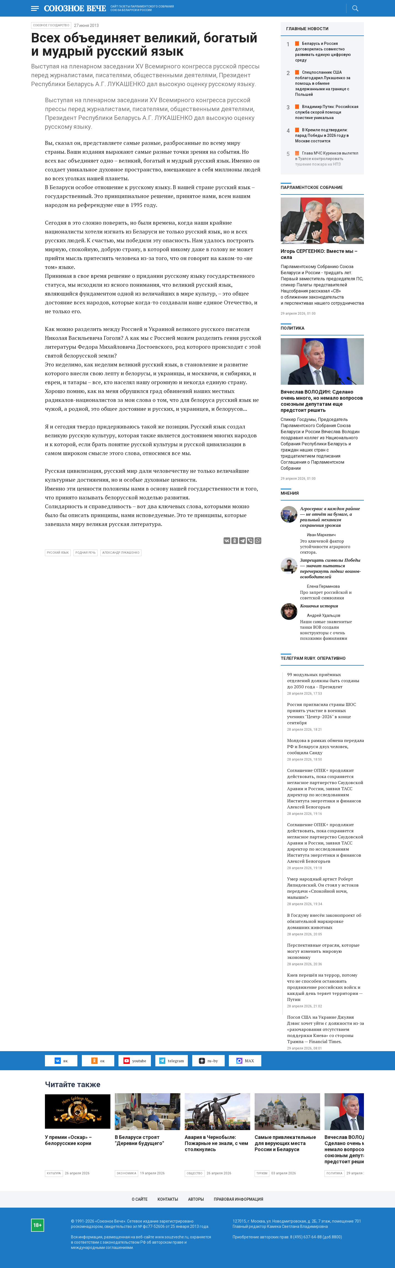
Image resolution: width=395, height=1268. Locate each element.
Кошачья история (319, 606)
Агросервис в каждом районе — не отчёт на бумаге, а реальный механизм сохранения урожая (330, 517)
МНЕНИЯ (290, 493)
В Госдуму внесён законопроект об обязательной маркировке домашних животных (324, 921)
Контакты (168, 1199)
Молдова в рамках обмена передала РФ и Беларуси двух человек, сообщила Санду (325, 746)
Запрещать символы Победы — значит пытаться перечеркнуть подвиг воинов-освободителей (330, 568)
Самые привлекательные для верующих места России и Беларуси (285, 1143)
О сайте (140, 1199)
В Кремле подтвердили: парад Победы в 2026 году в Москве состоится (322, 135)
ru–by (208, 1061)
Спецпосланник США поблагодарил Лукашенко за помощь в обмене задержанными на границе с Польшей (322, 83)
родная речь (85, 552)
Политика (293, 328)
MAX (245, 1061)
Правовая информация (238, 1199)
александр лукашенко (121, 552)
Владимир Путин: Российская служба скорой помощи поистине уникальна (326, 112)
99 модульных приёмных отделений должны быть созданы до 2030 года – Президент (323, 680)
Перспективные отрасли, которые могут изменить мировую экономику (323, 951)
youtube (134, 1060)
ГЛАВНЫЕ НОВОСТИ (307, 28)
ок (97, 1060)
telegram (171, 1060)
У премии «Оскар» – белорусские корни (68, 1140)
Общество (195, 1173)
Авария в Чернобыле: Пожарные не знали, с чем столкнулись (216, 1143)
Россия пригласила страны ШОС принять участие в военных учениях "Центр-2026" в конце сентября (321, 713)
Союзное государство (51, 25)
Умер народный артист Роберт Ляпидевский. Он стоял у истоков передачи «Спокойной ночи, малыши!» (323, 888)
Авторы (196, 1199)
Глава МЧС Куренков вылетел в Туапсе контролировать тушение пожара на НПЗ (326, 158)
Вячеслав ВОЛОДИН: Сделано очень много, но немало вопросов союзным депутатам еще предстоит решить (322, 401)
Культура (54, 1173)
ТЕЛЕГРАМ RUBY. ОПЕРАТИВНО (313, 658)
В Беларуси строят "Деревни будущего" (139, 1140)
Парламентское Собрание (312, 187)
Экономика (126, 1173)
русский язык (58, 552)
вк (61, 1060)
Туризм (262, 1173)
